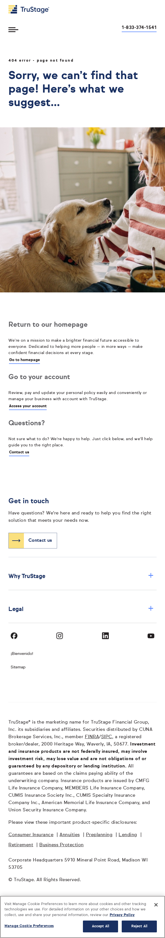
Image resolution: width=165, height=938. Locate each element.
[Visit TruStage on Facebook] (14, 635)
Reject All (139, 926)
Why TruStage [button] (81, 576)
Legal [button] (81, 609)
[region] (82, 917)
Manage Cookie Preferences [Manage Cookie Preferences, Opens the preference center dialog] (29, 926)
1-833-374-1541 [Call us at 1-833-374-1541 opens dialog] (139, 28)
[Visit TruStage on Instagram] (59, 635)
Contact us (19, 452)
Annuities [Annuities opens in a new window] (70, 835)
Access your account (28, 406)
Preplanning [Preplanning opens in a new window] (99, 835)
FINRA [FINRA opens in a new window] (92, 737)
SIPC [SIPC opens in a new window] (106, 737)
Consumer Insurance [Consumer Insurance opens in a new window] (30, 835)
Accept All (100, 926)
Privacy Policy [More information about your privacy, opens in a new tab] (122, 915)
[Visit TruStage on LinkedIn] (105, 635)
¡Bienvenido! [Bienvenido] (22, 654)
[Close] (156, 905)
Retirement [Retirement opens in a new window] (20, 845)
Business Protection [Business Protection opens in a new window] (61, 845)
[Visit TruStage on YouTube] (151, 635)
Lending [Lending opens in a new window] (128, 835)
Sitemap (18, 667)
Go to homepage (24, 360)
